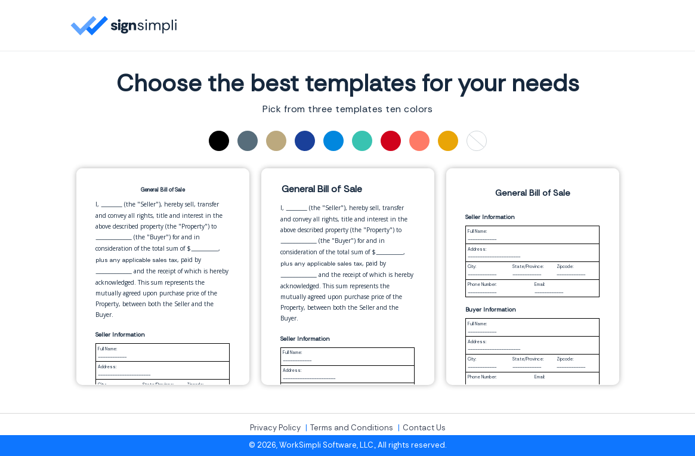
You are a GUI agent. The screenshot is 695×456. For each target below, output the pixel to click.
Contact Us (424, 428)
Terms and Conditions (351, 428)
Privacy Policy (275, 428)
